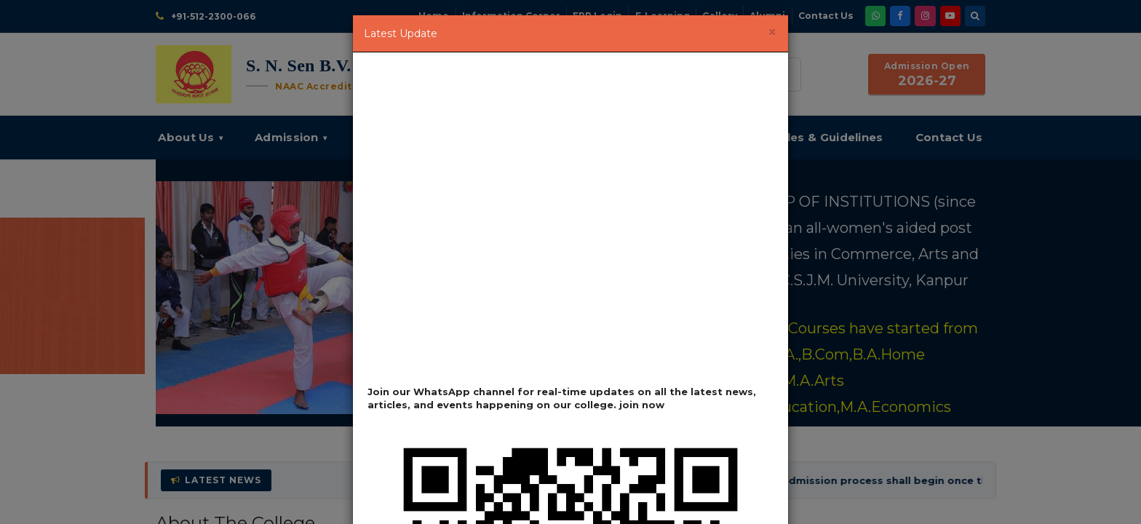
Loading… (570, 224)
